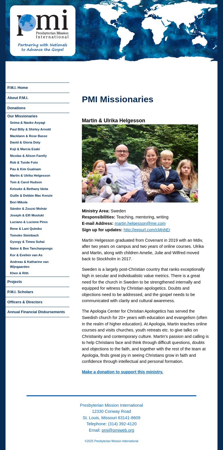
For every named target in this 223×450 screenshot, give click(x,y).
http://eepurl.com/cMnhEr (147, 229)
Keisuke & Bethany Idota (29, 189)
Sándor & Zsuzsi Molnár (28, 208)
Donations (16, 108)
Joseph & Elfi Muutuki (27, 215)
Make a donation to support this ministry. (122, 372)
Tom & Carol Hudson (26, 182)
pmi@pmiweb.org (118, 430)
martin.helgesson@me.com (140, 223)
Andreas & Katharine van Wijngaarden (29, 264)
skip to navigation (91, 91)
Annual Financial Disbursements (36, 312)
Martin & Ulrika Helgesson (30, 175)
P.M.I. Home (17, 87)
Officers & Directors (24, 302)
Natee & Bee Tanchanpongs (31, 248)
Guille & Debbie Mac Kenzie (31, 195)
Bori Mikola (18, 202)
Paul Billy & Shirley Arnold (30, 129)
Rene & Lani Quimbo (26, 228)
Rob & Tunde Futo (24, 162)
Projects (14, 281)
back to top (111, 391)
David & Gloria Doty (25, 142)
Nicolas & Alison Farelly (28, 155)
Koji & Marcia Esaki (25, 149)
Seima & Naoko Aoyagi (27, 122)
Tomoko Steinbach (24, 235)
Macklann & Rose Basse (28, 136)
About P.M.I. (17, 98)
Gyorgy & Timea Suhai (27, 241)
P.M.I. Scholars (20, 292)
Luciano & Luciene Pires (29, 222)
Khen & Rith (19, 273)
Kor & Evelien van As (26, 255)
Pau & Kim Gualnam (25, 169)
